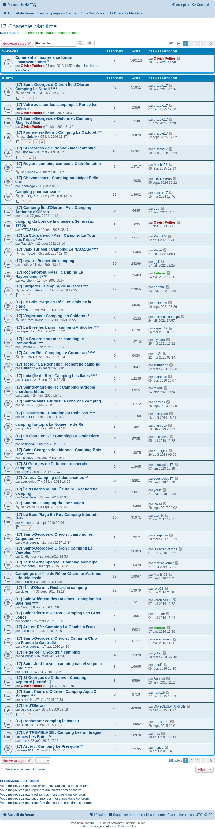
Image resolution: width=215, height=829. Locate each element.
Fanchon (27, 280)
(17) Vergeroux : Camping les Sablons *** (53, 316)
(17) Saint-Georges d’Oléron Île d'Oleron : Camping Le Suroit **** (53, 86)
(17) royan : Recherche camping (44, 261)
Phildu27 (27, 458)
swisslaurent (30, 542)
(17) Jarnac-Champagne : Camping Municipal (57, 562)
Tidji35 (158, 747)
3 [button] (197, 43)
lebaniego (28, 186)
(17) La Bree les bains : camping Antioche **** (57, 327)
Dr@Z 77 (33, 196)
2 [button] (191, 43)
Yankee (26, 523)
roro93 (158, 588)
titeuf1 (25, 672)
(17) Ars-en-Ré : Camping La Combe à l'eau (55, 627)
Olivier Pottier (31, 66)
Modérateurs (67, 33)
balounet (27, 380)
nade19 (26, 700)
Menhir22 (160, 165)
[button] (211, 43)
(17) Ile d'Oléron (30, 705)
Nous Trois (28, 497)
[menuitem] (30, 5)
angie (25, 472)
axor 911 (27, 750)
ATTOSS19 (29, 230)
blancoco (160, 303)
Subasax (27, 152)
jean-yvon (161, 414)
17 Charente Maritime (28, 26)
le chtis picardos (165, 549)
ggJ (156, 262)
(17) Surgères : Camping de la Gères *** (51, 286)
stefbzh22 (28, 368)
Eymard (26, 347)
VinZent (26, 417)
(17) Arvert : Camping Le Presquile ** (49, 746)
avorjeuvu (161, 535)
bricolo (26, 725)
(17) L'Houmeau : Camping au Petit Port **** (55, 413)
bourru (25, 405)
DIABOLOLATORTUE (169, 706)
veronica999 (163, 600)
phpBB (94, 822)
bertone (159, 287)
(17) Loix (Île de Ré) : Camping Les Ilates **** (56, 376)
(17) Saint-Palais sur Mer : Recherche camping (58, 401)
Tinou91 (26, 582)
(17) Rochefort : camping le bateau (47, 721)
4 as (24, 741)
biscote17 (161, 85)
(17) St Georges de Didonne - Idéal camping (55, 148)
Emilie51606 (163, 179)
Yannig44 (160, 451)
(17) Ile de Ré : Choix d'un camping (47, 652)
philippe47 (28, 444)
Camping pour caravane (37, 192)
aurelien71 (161, 722)
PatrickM (27, 243)
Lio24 (31, 357)
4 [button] (204, 43)
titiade (25, 395)
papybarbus (29, 709)
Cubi (24, 607)
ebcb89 (26, 310)
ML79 (31, 93)
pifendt (26, 621)
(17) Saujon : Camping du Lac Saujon (49, 503)
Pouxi (31, 253)
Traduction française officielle (98, 826)
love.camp (28, 566)
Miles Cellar (128, 826)
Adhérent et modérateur (39, 33)
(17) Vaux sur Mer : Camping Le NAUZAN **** (56, 249)
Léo (23, 216)
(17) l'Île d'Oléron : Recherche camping (51, 587)
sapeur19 (27, 331)
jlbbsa (31, 172)
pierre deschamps (167, 317)
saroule (26, 631)
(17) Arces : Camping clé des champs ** (51, 477)
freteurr (159, 273)
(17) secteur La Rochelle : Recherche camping (58, 364)
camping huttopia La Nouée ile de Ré (49, 424)
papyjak (159, 402)
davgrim (26, 591)
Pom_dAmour (36, 290)
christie (32, 137)
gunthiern (27, 428)
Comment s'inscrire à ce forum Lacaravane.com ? (43, 59)
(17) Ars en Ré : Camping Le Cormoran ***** (55, 353)
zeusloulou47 (163, 465)
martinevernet (164, 563)
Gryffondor (28, 556)
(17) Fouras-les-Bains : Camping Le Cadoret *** (58, 132)
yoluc (157, 490)
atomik (159, 515)
